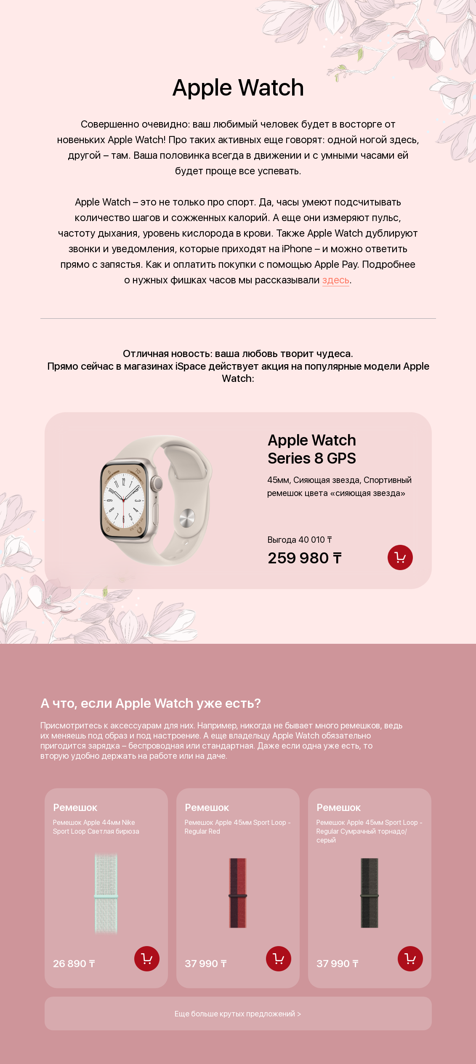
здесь (335, 280)
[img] (147, 958)
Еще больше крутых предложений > (238, 1013)
